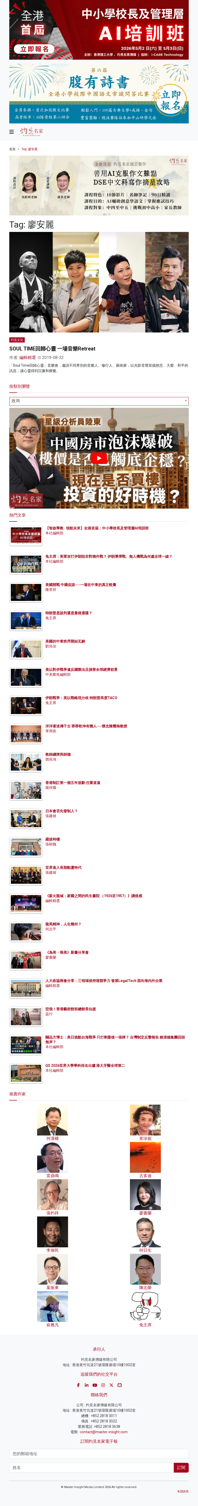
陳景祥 (50, 590)
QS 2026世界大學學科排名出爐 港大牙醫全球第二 (85, 1065)
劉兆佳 (50, 646)
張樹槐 (50, 844)
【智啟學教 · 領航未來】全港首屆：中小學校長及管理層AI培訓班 (97, 528)
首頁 (12, 149)
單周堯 (50, 731)
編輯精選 (27, 357)
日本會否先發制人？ (61, 811)
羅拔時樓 (52, 839)
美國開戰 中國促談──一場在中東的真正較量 (80, 585)
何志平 (50, 929)
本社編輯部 (54, 533)
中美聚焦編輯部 (58, 674)
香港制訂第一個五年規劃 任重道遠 (72, 783)
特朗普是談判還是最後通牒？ (68, 613)
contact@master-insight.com (104, 1432)
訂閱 (181, 1467)
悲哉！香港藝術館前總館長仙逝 (70, 1009)
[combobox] (99, 401)
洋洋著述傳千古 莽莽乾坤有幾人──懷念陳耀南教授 (86, 726)
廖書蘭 (50, 957)
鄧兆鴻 (50, 759)
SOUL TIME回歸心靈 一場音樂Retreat (52, 349)
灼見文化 (17, 340)
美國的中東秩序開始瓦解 (65, 641)
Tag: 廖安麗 (29, 149)
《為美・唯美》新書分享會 (67, 952)
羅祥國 (50, 788)
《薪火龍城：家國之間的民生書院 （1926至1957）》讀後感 (93, 896)
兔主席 (50, 618)
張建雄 (50, 816)
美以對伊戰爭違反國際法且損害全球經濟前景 (81, 670)
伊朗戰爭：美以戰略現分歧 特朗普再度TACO (81, 698)
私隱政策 (183, 1491)
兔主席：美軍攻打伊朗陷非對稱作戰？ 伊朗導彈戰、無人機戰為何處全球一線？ (108, 556)
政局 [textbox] (16, 400)
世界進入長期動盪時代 (63, 867)
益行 (49, 1014)
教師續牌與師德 (58, 754)
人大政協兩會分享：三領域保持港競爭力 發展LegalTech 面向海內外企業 (103, 981)
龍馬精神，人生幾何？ (63, 924)
